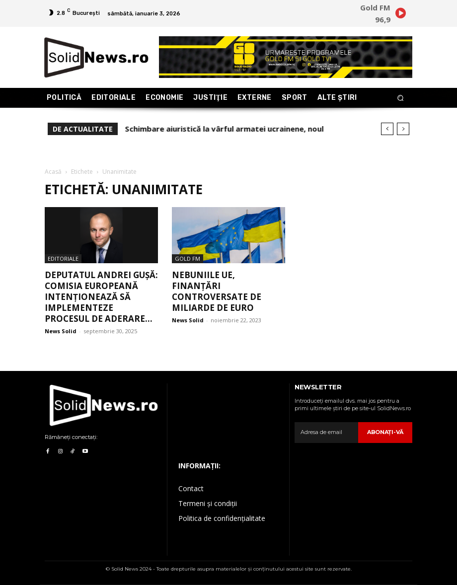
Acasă (53, 171)
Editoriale (63, 258)
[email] (326, 432)
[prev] (387, 129)
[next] (403, 129)
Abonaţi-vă (385, 432)
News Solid (60, 331)
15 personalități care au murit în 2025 (195, 129)
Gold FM (187, 258)
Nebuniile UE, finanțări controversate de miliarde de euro (216, 291)
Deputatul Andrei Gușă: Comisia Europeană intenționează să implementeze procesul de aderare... (101, 296)
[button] (400, 98)
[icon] (400, 15)
